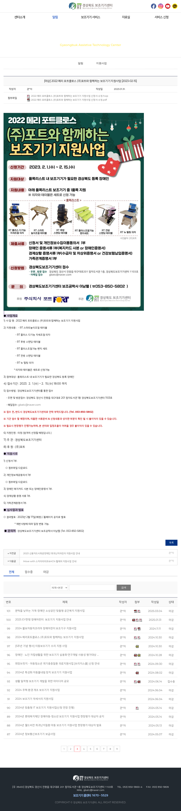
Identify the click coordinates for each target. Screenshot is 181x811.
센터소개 (19, 17)
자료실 (126, 17)
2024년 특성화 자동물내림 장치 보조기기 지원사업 (43, 672)
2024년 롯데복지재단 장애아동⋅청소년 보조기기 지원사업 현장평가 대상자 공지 (59, 716)
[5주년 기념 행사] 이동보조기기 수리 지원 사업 (41, 646)
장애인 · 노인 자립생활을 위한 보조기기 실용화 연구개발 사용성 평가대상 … (57, 654)
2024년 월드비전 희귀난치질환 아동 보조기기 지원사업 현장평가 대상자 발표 (58, 725)
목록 (171, 542)
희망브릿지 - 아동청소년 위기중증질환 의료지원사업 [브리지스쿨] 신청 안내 (57, 663)
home (69, 63)
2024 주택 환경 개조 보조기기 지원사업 (37, 690)
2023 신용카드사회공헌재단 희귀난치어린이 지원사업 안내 (51, 553)
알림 (55, 17)
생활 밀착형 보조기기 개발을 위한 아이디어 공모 (42, 681)
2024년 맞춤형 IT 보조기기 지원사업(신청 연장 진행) (44, 707)
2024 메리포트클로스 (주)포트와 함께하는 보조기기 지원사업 (49, 637)
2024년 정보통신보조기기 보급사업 (35, 734)
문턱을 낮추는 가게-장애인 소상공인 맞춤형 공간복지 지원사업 (50, 610)
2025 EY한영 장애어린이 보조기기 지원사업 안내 (43, 619)
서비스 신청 (161, 17)
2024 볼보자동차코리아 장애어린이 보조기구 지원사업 (45, 628)
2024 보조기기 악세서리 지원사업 (34, 698)
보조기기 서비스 (90, 17)
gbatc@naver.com (29, 404)
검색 (123, 587)
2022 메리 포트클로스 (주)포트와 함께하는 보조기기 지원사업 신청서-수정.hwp (67, 96)
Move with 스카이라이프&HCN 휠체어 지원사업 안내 (49, 561)
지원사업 (101, 63)
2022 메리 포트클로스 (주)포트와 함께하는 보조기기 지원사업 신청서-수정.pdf (67, 99)
